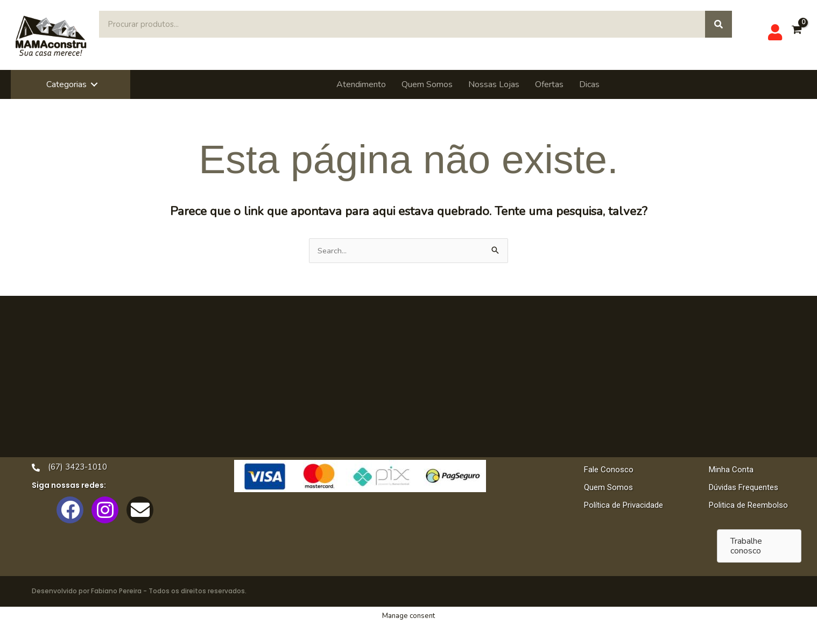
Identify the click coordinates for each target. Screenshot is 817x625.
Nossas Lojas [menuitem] (493, 84)
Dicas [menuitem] (589, 84)
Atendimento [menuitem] (361, 84)
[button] (94, 84)
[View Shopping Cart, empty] (796, 35)
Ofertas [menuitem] (549, 84)
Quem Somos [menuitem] (427, 84)
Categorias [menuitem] (66, 84)
